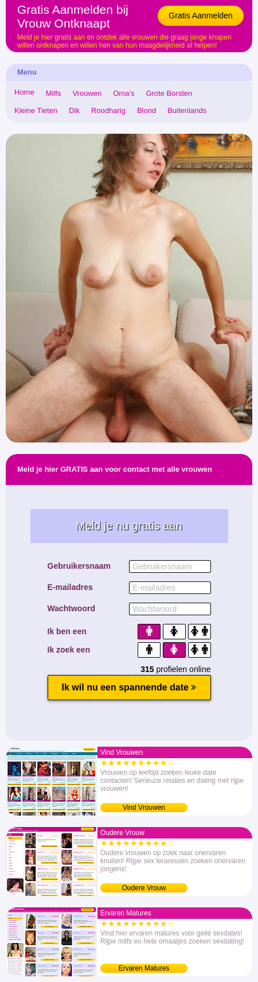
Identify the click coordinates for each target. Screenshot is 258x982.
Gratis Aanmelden (200, 15)
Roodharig (108, 110)
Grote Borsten (169, 93)
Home (24, 92)
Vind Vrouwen (144, 808)
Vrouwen (86, 93)
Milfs (53, 93)
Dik (74, 110)
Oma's (123, 93)
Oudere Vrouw (144, 888)
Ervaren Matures (144, 968)
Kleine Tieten (35, 110)
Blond (146, 110)
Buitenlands (186, 110)
